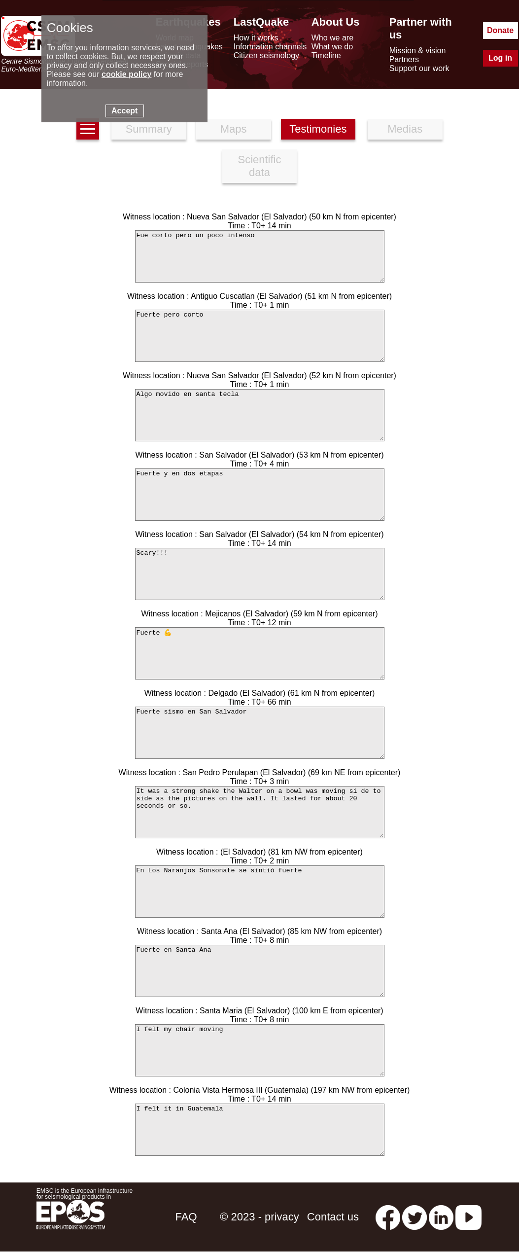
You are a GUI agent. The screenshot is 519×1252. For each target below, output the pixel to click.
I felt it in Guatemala (259, 1130)
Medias (404, 129)
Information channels (270, 46)
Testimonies (317, 129)
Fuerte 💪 (259, 653)
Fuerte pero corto (259, 336)
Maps (233, 129)
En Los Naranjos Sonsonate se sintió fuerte (259, 891)
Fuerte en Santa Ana (259, 971)
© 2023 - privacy (259, 1217)
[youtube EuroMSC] (468, 1217)
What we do (332, 46)
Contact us (333, 1217)
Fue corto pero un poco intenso (259, 256)
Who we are (332, 38)
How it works (256, 38)
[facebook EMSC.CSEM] (388, 1217)
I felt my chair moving (259, 1050)
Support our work (419, 68)
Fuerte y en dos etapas (259, 494)
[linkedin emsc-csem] (441, 1217)
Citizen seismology (266, 55)
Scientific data (259, 166)
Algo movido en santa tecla (259, 415)
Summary (149, 129)
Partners (404, 59)
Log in (500, 58)
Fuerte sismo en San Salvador (259, 733)
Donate (500, 30)
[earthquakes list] (87, 129)
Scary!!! (259, 574)
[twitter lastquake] (414, 1217)
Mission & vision (417, 50)
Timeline (326, 55)
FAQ (186, 1217)
